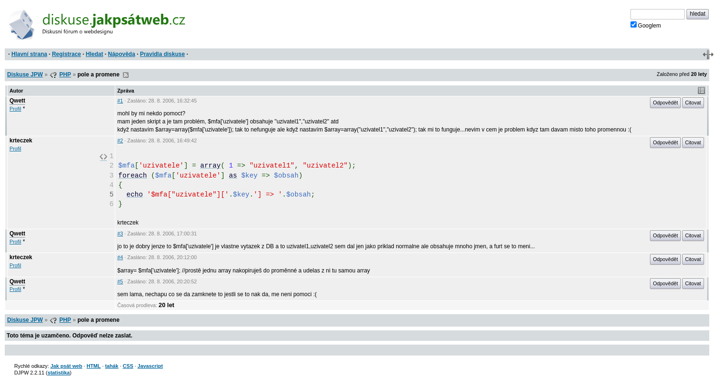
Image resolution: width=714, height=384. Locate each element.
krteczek (20, 140)
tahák (111, 366)
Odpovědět (665, 102)
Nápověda (121, 54)
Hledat (94, 54)
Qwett (17, 100)
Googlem (646, 25)
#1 (120, 100)
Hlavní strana (29, 54)
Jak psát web (66, 366)
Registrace (66, 54)
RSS (126, 75)
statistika (58, 372)
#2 (120, 140)
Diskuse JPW (25, 74)
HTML (93, 366)
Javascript (150, 366)
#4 (120, 257)
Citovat (693, 102)
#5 (120, 281)
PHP (65, 74)
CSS (128, 366)
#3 (120, 233)
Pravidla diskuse (162, 54)
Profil (15, 109)
